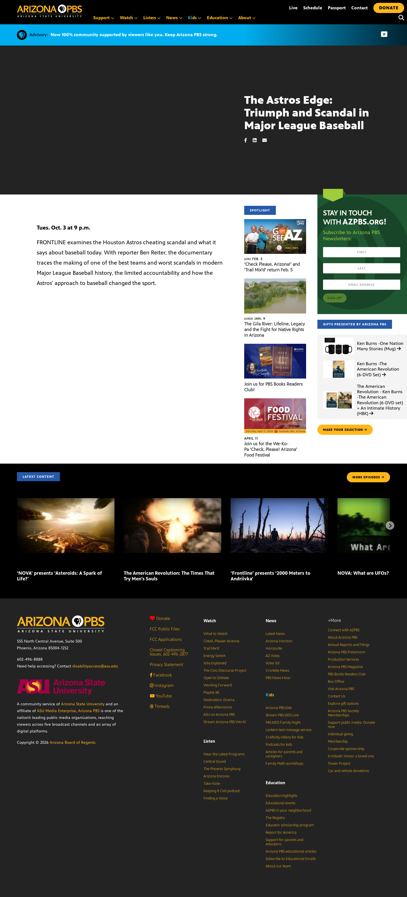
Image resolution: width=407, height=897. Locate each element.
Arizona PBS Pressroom (346, 652)
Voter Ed (272, 663)
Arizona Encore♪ (217, 776)
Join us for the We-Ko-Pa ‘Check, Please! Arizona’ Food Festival (270, 449)
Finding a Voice (216, 798)
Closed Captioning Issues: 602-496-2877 (169, 652)
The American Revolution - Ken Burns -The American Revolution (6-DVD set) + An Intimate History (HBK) (380, 400)
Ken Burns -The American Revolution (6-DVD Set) (378, 369)
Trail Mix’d (211, 648)
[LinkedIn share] (257, 140)
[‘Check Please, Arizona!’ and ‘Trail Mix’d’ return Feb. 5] (275, 222)
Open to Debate (216, 678)
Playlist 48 (211, 692)
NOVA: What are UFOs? (363, 573)
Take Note (212, 783)
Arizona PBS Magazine (345, 667)
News (174, 17)
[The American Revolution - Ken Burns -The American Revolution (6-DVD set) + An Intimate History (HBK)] (338, 391)
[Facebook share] (248, 140)
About (247, 17)
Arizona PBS (88, 710)
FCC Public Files (164, 629)
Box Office (336, 681)
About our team (278, 866)
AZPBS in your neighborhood (288, 810)
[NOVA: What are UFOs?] (338, 561)
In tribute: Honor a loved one (351, 756)
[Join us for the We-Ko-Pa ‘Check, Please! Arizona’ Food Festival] (275, 401)
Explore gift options (343, 703)
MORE (368, 477)
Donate (160, 618)
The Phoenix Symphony (222, 769)
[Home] (73, 11)
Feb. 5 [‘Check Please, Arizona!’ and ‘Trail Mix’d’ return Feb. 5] (253, 259)
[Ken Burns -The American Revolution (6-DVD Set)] (338, 360)
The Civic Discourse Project (225, 670)
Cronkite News (277, 670)
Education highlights (281, 796)
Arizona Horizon (279, 641)
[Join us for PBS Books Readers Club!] (275, 346)
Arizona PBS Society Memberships (343, 713)
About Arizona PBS (342, 637)
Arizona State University (83, 704)
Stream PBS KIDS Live (282, 715)
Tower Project (339, 763)
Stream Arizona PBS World (225, 722)
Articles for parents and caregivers (284, 754)
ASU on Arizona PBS (219, 714)
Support (103, 17)
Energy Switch (215, 656)
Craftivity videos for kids (284, 737)
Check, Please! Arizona (221, 641)
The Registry (275, 818)
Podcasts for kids (279, 744)
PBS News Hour (278, 678)
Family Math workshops (284, 763)
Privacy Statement (166, 664)
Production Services (343, 659)
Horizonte (274, 648)
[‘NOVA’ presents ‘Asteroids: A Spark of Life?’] (65, 501)
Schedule (312, 7)
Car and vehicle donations (348, 771)
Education (220, 17)
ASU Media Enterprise (56, 710)
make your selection (345, 430)
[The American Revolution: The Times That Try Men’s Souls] (172, 501)
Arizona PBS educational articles (291, 851)
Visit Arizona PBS (341, 689)
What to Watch (216, 634)
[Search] (400, 18)
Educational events (280, 803)
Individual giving (340, 734)
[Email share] (267, 140)
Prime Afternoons (218, 707)
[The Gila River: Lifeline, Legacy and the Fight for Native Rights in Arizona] (275, 281)
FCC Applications (166, 639)
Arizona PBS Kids (279, 708)
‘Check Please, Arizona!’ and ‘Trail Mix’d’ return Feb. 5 (272, 267)
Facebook (161, 675)
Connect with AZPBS (344, 630)
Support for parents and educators (284, 842)
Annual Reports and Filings (348, 645)
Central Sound (215, 761)
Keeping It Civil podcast (222, 791)
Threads (160, 706)
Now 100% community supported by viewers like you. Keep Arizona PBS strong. (134, 34)
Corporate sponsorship (346, 749)
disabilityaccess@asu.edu (95, 666)
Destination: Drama (219, 700)
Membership (338, 741)
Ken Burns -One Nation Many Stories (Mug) (380, 346)
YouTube (161, 696)
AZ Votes (273, 656)
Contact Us (336, 696)
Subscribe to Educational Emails (291, 859)
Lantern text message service (288, 730)
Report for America (281, 832)
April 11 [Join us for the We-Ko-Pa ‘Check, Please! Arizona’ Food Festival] (251, 438)
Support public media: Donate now (351, 724)
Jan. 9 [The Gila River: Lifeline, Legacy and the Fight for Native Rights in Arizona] (254, 319)
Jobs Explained (215, 663)
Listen (152, 17)
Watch (129, 17)
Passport (337, 7)
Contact (359, 7)
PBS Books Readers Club (346, 674)
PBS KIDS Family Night (283, 722)
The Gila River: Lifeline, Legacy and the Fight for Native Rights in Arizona (274, 329)
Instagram (162, 685)
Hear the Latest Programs (224, 754)
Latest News (275, 634)
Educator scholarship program (290, 825)
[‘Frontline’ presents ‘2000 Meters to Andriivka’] (279, 501)
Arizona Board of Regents (73, 742)
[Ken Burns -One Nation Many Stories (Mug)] (338, 337)
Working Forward (218, 685)
